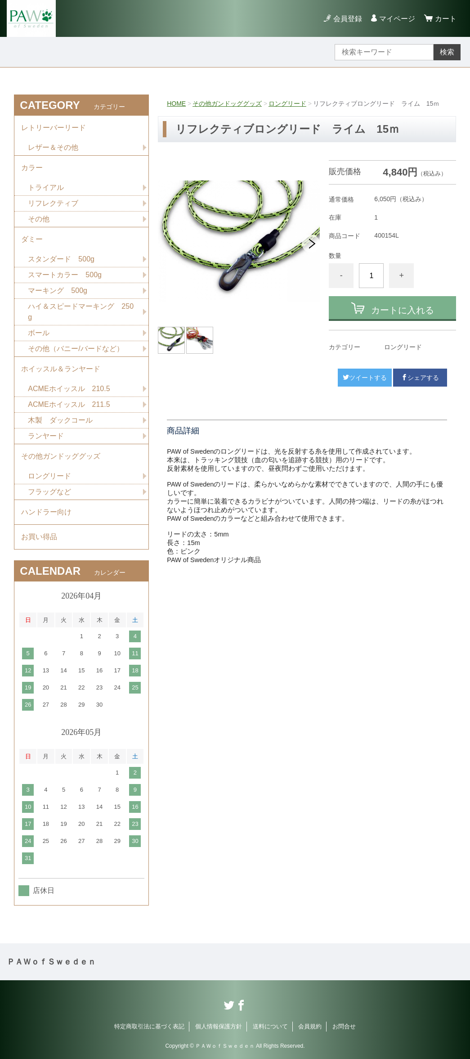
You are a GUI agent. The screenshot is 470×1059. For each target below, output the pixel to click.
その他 (38, 219)
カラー (32, 167)
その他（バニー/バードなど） (75, 348)
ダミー (32, 239)
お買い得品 (39, 537)
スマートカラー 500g (65, 275)
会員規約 (310, 1026)
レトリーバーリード (53, 127)
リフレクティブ (53, 203)
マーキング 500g (57, 290)
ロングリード (287, 103)
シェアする (420, 377)
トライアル (46, 187)
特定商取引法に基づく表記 (149, 1026)
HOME (176, 103)
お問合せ (344, 1026)
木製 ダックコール (60, 420)
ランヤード (46, 436)
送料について (270, 1026)
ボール (38, 333)
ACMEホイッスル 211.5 (69, 404)
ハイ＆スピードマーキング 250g (81, 311)
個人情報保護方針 (218, 1026)
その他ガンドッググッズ (227, 103)
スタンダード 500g (61, 259)
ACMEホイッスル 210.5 (69, 388)
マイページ (397, 19)
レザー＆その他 (53, 147)
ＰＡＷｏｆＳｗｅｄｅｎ (51, 961)
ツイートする (365, 377)
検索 (447, 52)
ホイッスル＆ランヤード (60, 369)
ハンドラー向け (46, 512)
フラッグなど (49, 492)
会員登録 (347, 19)
